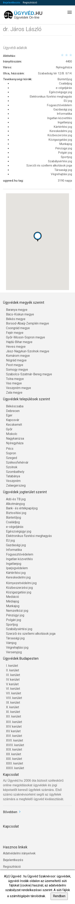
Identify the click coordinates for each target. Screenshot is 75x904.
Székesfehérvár (17, 462)
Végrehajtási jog (17, 647)
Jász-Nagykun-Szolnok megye (27, 351)
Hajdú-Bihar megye (19, 342)
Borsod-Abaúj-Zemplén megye (27, 323)
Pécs (9, 448)
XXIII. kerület (15, 768)
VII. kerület (13, 693)
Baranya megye (16, 310)
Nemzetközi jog (17, 611)
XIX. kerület (14, 749)
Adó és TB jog (16, 499)
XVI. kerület (14, 736)
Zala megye (14, 392)
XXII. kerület (14, 763)
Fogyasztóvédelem (19, 554)
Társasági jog (15, 638)
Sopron (11, 453)
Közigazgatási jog (18, 592)
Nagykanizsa (15, 438)
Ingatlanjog (13, 564)
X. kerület (12, 707)
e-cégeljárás (14, 527)
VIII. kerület (14, 698)
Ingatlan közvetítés (19, 559)
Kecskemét (14, 425)
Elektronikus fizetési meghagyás (29, 536)
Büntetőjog (13, 517)
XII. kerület (13, 716)
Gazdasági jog (16, 545)
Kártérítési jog (16, 573)
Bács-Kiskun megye (20, 314)
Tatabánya (13, 476)
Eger (9, 415)
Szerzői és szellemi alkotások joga (30, 634)
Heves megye (16, 346)
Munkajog (12, 606)
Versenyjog (14, 652)
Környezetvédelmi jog (21, 583)
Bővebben (10, 812)
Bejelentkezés (11, 2)
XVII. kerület (14, 740)
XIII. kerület (14, 722)
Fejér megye (14, 333)
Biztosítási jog (16, 513)
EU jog (10, 540)
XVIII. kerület (15, 745)
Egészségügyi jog (18, 531)
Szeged (11, 458)
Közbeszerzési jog (19, 588)
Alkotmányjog (15, 504)
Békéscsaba (14, 406)
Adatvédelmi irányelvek (19, 853)
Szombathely (15, 472)
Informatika (14, 550)
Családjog (13, 522)
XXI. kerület (14, 759)
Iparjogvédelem (17, 568)
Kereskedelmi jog (18, 577)
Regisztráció (30, 2)
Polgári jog (13, 620)
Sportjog (12, 624)
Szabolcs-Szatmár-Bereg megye (29, 374)
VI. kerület (13, 689)
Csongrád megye (18, 328)
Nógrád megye (16, 360)
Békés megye (15, 319)
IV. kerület (13, 679)
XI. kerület (13, 712)
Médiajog (12, 601)
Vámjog (11, 643)
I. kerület (12, 666)
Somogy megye (17, 369)
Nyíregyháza (14, 443)
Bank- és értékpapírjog (22, 508)
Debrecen (13, 411)
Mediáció (12, 597)
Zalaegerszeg (16, 485)
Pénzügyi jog (15, 615)
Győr (9, 429)
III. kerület (13, 675)
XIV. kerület (14, 726)
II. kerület (12, 670)
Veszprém (13, 481)
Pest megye (14, 365)
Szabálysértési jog (19, 629)
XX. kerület (13, 754)
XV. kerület (13, 731)
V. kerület (12, 684)
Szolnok (11, 467)
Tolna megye (15, 379)
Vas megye (14, 383)
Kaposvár (12, 420)
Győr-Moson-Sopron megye (25, 337)
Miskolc (11, 434)
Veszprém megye (18, 388)
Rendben (59, 896)
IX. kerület (13, 702)
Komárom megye (18, 356)
